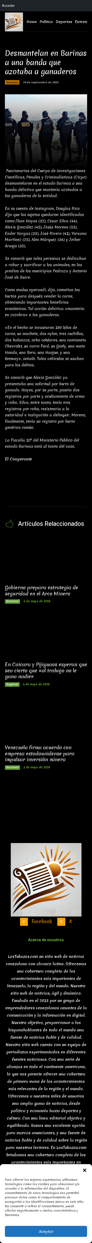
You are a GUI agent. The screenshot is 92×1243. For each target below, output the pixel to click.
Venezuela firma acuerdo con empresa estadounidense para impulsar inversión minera (39, 753)
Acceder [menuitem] (8, 6)
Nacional (12, 601)
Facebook (42, 921)
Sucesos (12, 82)
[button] (84, 1170)
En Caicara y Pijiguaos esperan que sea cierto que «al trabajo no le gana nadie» (46, 670)
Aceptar (46, 1231)
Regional (12, 684)
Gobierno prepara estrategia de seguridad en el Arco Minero (41, 590)
